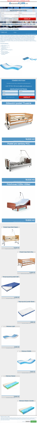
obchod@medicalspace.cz (12, 24)
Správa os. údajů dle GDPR (10, 18)
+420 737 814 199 (28, 24)
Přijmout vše (33, 421)
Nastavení (23, 421)
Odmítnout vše (27, 421)
